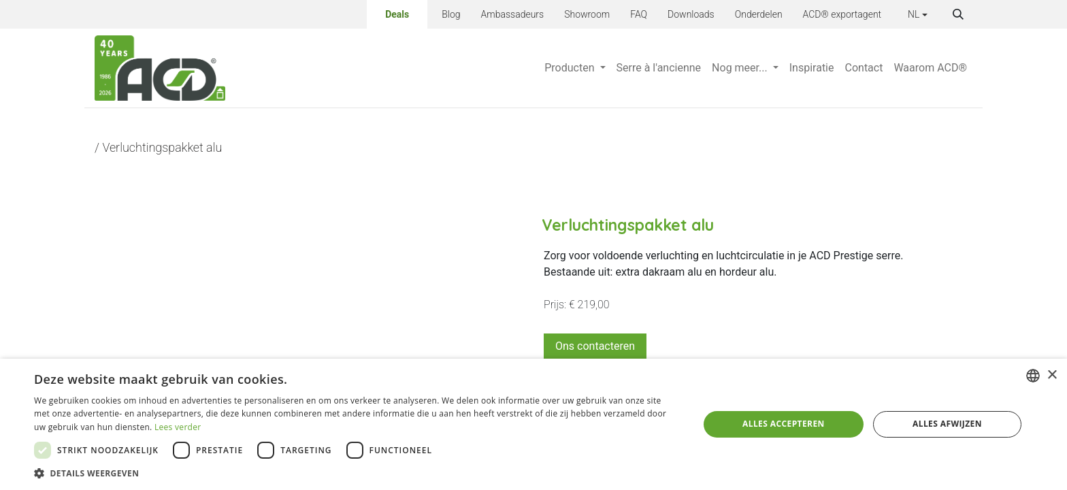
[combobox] (1033, 375)
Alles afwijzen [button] (947, 423)
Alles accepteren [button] (783, 423)
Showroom (587, 14)
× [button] (1052, 375)
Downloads (691, 14)
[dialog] (533, 424)
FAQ (638, 14)
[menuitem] (574, 68)
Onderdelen (759, 14)
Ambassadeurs (512, 14)
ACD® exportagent (842, 14)
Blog (451, 14)
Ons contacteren (595, 346)
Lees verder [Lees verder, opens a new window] (177, 427)
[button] (958, 14)
